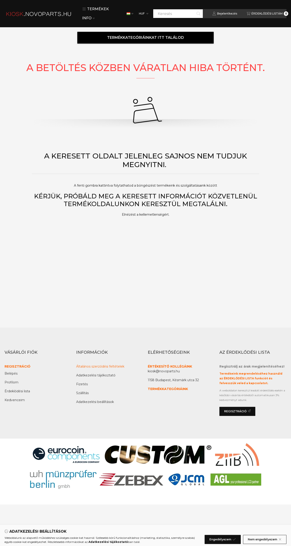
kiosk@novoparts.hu (164, 371)
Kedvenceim (15, 400)
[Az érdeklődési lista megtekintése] (267, 13)
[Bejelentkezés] (224, 13)
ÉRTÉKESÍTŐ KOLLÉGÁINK (170, 366)
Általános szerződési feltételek (100, 366)
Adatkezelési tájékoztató (95, 375)
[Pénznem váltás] (143, 13)
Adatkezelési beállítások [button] (95, 402)
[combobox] (178, 13)
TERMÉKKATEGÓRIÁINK (168, 389)
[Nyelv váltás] (129, 13)
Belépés (11, 373)
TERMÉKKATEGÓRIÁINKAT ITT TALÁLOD (145, 37)
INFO (88, 18)
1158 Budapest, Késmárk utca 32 (173, 380)
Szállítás (82, 393)
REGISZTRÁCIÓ (17, 366)
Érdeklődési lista (17, 391)
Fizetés (82, 384)
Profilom (11, 382)
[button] (96, 9)
